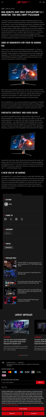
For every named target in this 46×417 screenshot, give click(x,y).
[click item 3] (24, 355)
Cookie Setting (23, 409)
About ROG (4, 387)
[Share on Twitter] (11, 219)
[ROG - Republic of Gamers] (23, 2)
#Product (9, 247)
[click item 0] (19, 355)
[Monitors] (20, 362)
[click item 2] (22, 355)
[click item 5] (27, 355)
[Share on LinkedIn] (16, 219)
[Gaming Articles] (11, 362)
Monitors (8, 233)
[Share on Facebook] (5, 219)
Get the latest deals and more (10, 379)
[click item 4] (25, 355)
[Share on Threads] (21, 219)
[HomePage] (2, 363)
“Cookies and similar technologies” (10, 404)
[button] (2, 2)
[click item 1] (21, 355)
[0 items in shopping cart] (44, 2)
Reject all (12, 413)
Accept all (34, 413)
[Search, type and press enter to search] (40, 2)
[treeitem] (16, 335)
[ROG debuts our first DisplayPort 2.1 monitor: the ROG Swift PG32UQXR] (25, 365)
